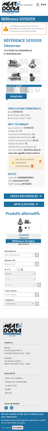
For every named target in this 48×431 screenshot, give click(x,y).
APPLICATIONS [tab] (26, 204)
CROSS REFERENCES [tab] (26, 196)
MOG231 (8, 393)
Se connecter (26, 4)
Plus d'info (21, 425)
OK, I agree (6, 430)
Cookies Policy (11, 385)
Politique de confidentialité (16, 382)
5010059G (24, 235)
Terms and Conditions (14, 378)
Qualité (8, 389)
